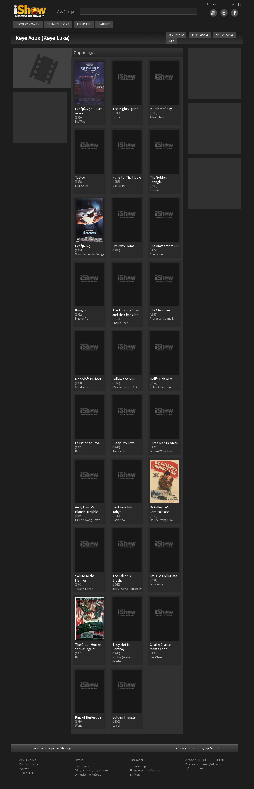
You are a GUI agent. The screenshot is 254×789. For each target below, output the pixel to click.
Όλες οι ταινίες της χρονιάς (92, 770)
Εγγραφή (235, 4)
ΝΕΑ (171, 41)
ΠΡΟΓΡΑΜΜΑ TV (28, 24)
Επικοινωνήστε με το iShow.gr (50, 748)
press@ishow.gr (211, 764)
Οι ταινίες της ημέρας (88, 774)
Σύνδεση (212, 4)
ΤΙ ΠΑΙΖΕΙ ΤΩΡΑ (58, 24)
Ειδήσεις (135, 774)
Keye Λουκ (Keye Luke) (42, 38)
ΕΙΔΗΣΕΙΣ (84, 24)
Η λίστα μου (82, 766)
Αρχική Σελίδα (28, 760)
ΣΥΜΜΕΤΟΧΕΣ (200, 34)
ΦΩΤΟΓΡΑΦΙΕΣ (224, 34)
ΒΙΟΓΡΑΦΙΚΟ (176, 34)
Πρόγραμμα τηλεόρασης (145, 770)
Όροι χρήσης (27, 773)
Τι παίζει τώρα (139, 766)
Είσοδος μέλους (29, 764)
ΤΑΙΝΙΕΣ (104, 24)
